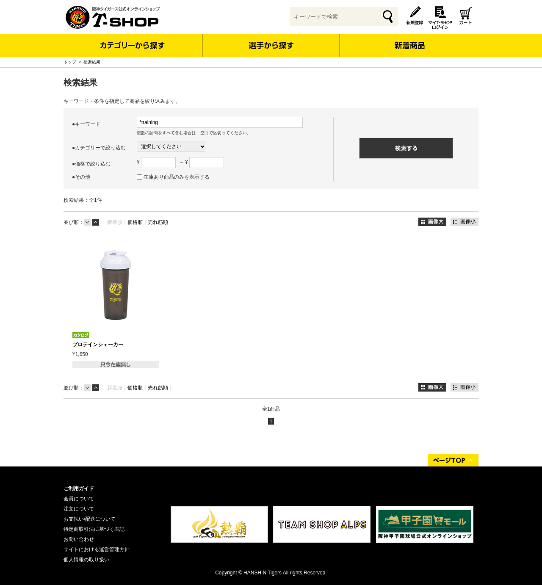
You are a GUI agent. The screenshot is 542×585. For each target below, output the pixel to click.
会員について (79, 499)
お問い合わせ (79, 539)
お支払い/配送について (90, 519)
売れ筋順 (158, 222)
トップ (70, 62)
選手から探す (271, 45)
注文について (79, 509)
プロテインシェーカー (97, 345)
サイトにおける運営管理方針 (97, 549)
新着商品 (409, 39)
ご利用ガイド (79, 488)
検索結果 (91, 62)
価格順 (135, 222)
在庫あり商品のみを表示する (177, 177)
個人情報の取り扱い (86, 560)
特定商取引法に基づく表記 (94, 529)
